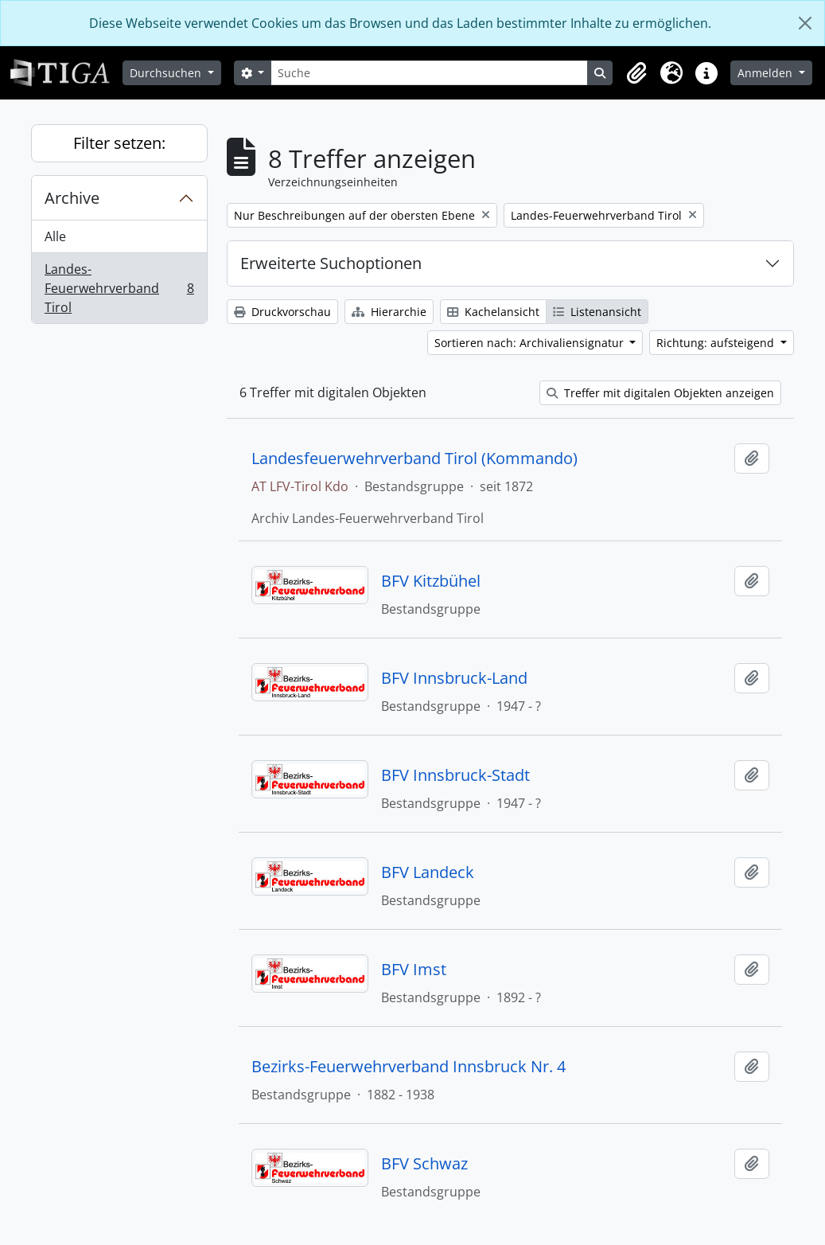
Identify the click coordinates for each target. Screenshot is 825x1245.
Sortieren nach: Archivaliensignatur (530, 342)
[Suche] (429, 72)
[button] (636, 73)
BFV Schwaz (424, 1163)
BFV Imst (413, 969)
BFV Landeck (427, 872)
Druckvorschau (282, 311)
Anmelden (766, 72)
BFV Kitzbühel (431, 581)
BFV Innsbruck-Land (454, 678)
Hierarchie (389, 311)
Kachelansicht (493, 311)
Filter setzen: (119, 143)
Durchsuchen (167, 72)
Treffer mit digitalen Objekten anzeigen (660, 392)
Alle (55, 236)
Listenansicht (597, 311)
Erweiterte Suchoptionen (331, 263)
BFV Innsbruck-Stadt (455, 775)
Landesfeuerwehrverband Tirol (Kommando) (414, 458)
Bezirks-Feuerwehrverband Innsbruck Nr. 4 (408, 1066)
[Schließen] (805, 23)
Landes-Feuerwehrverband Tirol (119, 288)
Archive (72, 198)
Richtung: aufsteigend (716, 342)
